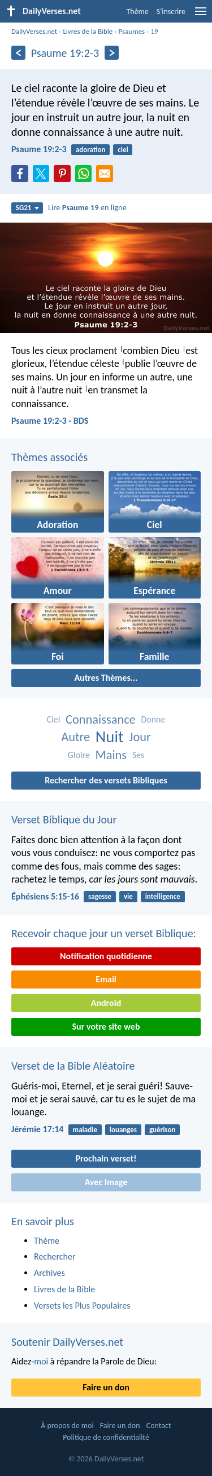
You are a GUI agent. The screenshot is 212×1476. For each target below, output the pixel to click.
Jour (140, 736)
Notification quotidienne (106, 956)
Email (106, 979)
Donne (153, 719)
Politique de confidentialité (106, 1437)
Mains (111, 755)
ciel (123, 149)
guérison (162, 1129)
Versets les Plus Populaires (82, 1305)
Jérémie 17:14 (37, 1129)
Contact (158, 1425)
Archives (49, 1272)
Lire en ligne (87, 207)
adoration (91, 149)
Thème (137, 11)
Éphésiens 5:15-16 (45, 896)
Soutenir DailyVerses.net (67, 1342)
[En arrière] (18, 53)
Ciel (53, 719)
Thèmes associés (49, 457)
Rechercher (55, 1256)
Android (106, 1003)
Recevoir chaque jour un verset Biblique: (103, 933)
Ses (138, 755)
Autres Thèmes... (105, 677)
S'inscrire (171, 11)
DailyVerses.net (34, 31)
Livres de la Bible (88, 31)
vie (128, 896)
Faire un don (106, 1387)
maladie (85, 1129)
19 (154, 31)
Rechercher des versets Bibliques (106, 780)
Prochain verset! (106, 1158)
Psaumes (132, 31)
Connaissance (101, 719)
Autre (75, 736)
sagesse (99, 896)
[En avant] (112, 53)
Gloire (79, 755)
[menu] (200, 15)
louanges (123, 1129)
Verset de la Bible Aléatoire (73, 1065)
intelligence (162, 896)
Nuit (110, 737)
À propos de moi (67, 1425)
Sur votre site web (106, 1026)
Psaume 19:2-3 (39, 149)
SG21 (27, 207)
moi (41, 1361)
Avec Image (106, 1182)
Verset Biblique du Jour (63, 819)
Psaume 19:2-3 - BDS (49, 420)
